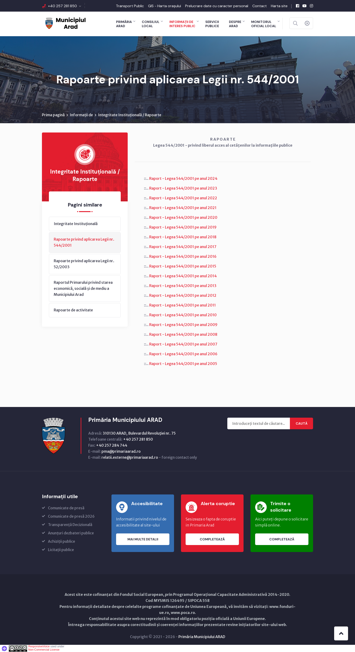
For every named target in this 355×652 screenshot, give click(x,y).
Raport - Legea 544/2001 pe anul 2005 (183, 363)
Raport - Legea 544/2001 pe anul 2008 (183, 334)
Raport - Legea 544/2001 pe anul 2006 (183, 354)
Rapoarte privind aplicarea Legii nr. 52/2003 (84, 263)
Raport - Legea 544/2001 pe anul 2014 (183, 276)
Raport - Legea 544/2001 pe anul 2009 (183, 324)
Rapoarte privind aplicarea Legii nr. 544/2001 (84, 242)
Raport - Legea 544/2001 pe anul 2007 (183, 344)
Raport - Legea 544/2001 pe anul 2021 (182, 207)
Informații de (81, 115)
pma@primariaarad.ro (121, 451)
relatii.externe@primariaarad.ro (129, 457)
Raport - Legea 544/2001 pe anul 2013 (182, 285)
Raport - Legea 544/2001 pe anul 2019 (182, 227)
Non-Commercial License (44, 649)
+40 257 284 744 (111, 445)
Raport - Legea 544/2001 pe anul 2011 (182, 305)
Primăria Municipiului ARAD (201, 636)
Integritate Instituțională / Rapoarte (129, 115)
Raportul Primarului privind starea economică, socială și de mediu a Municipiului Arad (83, 288)
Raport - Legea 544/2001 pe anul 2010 (183, 315)
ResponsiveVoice (39, 646)
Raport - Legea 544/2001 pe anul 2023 (183, 188)
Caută (301, 423)
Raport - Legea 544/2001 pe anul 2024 (183, 178)
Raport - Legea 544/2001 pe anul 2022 (183, 198)
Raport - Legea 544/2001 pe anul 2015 (182, 266)
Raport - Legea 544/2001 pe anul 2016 (182, 256)
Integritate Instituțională (76, 223)
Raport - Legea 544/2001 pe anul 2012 (182, 295)
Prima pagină (53, 115)
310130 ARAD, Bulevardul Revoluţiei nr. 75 (139, 433)
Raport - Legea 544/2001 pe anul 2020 (183, 217)
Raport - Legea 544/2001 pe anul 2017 (182, 246)
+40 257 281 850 (62, 5)
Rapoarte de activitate (73, 310)
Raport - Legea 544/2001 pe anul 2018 (182, 237)
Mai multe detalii (142, 539)
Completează (212, 539)
